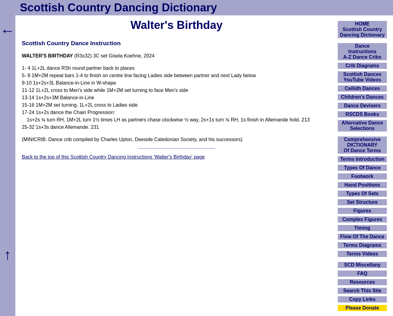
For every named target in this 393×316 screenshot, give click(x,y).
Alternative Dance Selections (362, 125)
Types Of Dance (362, 167)
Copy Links (362, 299)
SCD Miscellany (362, 264)
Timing (362, 228)
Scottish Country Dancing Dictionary (118, 7)
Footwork (362, 176)
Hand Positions (362, 185)
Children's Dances (362, 97)
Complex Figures (362, 219)
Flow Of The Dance (362, 236)
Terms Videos (362, 253)
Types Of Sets (362, 193)
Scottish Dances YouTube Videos (362, 77)
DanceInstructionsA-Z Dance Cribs (362, 51)
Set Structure (362, 202)
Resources (362, 282)
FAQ (362, 273)
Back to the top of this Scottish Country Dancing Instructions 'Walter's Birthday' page (113, 157)
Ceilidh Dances (362, 88)
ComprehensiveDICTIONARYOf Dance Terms (362, 145)
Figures (362, 210)
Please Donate (362, 307)
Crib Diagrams (362, 65)
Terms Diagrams (362, 245)
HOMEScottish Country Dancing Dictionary (362, 29)
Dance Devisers (362, 105)
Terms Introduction (362, 159)
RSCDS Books (362, 114)
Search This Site (362, 290)
